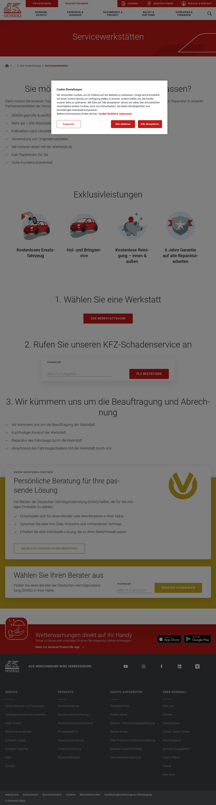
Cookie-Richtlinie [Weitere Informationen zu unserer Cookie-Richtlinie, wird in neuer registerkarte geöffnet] (108, 113)
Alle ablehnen (123, 124)
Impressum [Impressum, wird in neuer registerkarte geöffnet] (125, 113)
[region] (109, 107)
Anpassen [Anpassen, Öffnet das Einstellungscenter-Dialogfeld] (68, 124)
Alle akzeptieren (150, 124)
